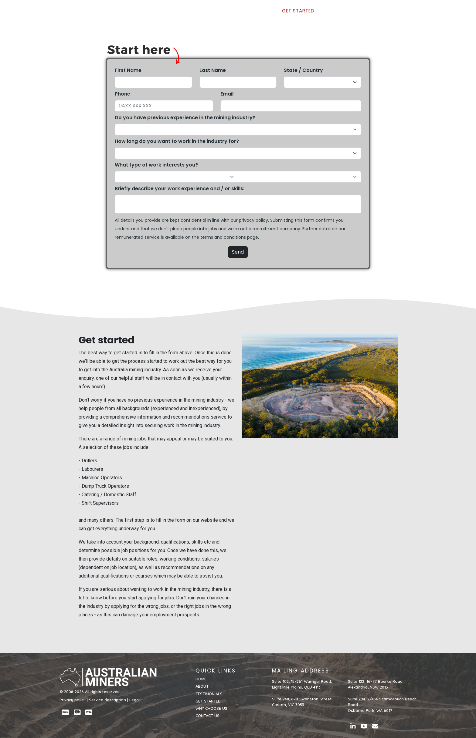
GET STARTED (298, 14)
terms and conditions (223, 237)
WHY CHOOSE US (339, 14)
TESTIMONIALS (260, 14)
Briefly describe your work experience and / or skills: (179, 188)
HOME (210, 14)
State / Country (303, 70)
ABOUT (230, 14)
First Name (128, 70)
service (152, 237)
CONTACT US (381, 14)
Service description (107, 699)
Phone (122, 93)
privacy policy (253, 220)
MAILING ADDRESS (300, 670)
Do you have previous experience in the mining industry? (185, 117)
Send (238, 251)
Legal (134, 699)
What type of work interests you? (156, 164)
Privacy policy (72, 699)
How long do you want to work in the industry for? (177, 141)
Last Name (212, 70)
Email (226, 93)
